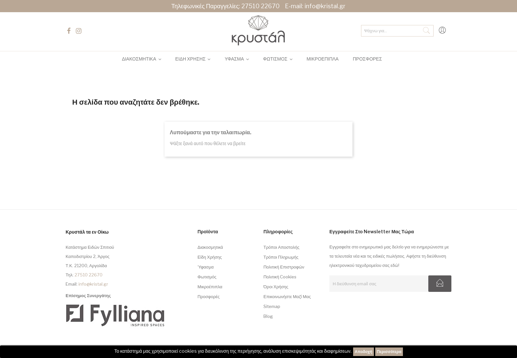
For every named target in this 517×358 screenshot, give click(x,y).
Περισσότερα (389, 351)
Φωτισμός (207, 276)
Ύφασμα (206, 266)
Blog (268, 316)
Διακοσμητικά (210, 247)
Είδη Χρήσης (210, 257)
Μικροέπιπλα (210, 286)
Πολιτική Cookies (280, 276)
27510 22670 (260, 6)
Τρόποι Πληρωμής (280, 257)
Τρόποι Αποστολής (281, 247)
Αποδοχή (363, 351)
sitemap (271, 306)
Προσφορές (209, 296)
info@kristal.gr (325, 6)
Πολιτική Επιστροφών (283, 266)
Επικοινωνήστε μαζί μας (287, 296)
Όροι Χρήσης (275, 286)
